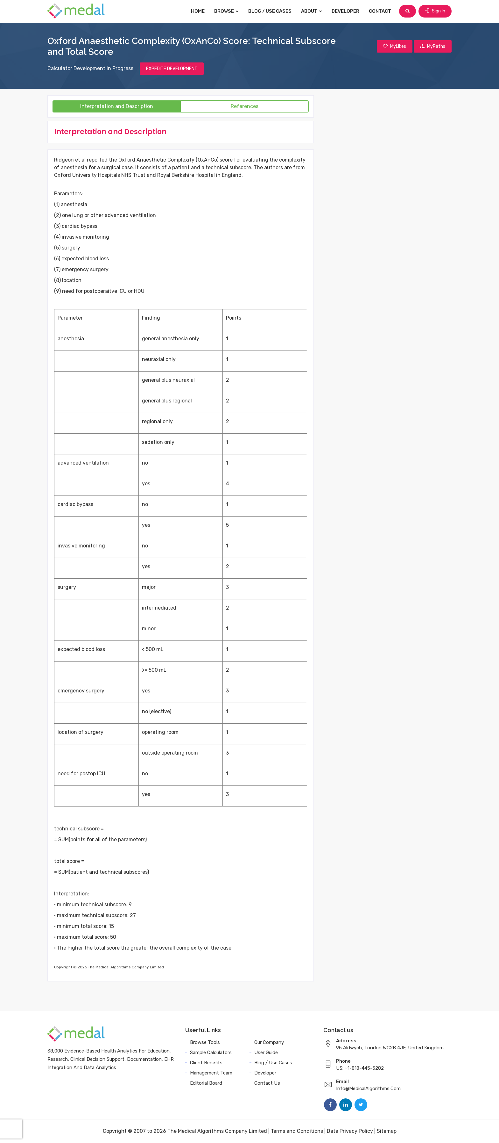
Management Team (211, 1073)
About (311, 11)
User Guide (266, 1052)
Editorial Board (206, 1083)
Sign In (435, 11)
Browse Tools (205, 1042)
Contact (380, 11)
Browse (226, 11)
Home (198, 11)
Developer (345, 11)
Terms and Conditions (297, 1131)
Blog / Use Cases (270, 11)
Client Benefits (206, 1063)
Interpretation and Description (116, 106)
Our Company (269, 1042)
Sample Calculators (211, 1052)
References (244, 106)
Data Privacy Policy (350, 1131)
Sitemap (387, 1131)
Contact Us (267, 1083)
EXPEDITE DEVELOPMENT (171, 68)
